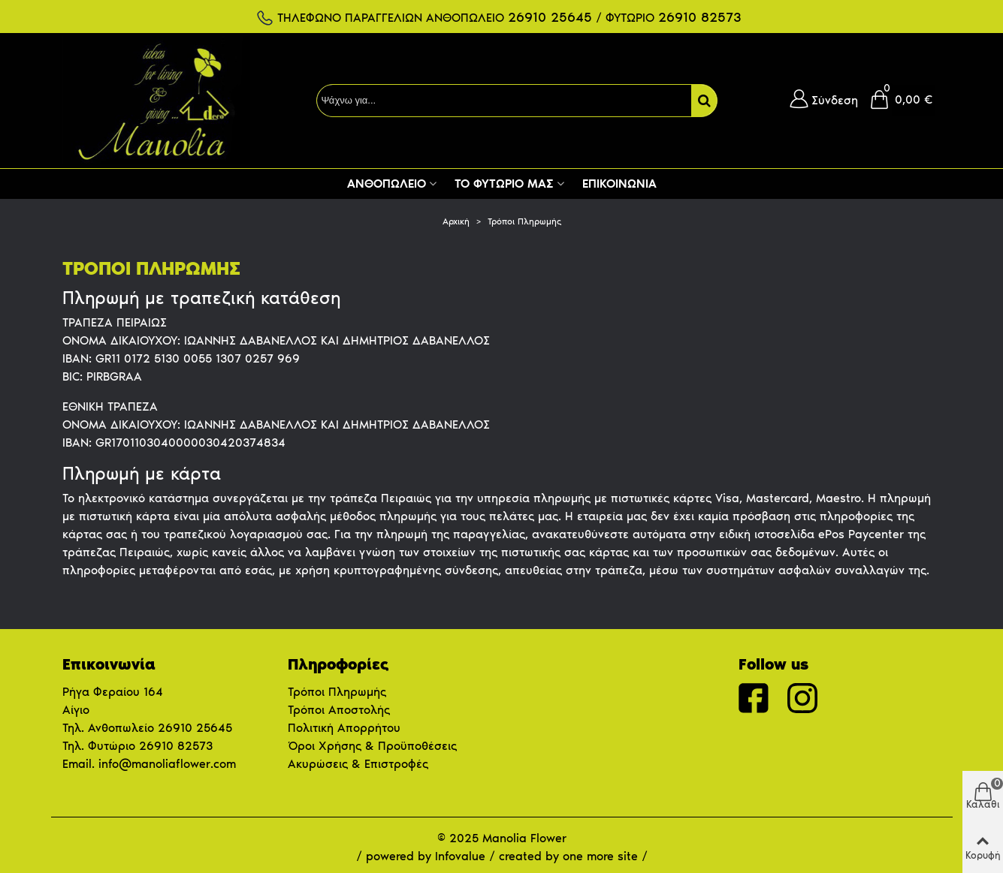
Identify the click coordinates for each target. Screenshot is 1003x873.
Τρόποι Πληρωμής (337, 692)
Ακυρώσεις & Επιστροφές (358, 764)
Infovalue (462, 856)
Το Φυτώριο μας (504, 183)
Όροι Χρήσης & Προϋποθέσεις (372, 746)
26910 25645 (195, 728)
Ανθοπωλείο (386, 183)
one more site (600, 856)
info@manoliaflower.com (167, 764)
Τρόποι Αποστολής (339, 710)
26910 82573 (176, 746)
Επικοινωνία (619, 183)
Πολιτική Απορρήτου (344, 728)
